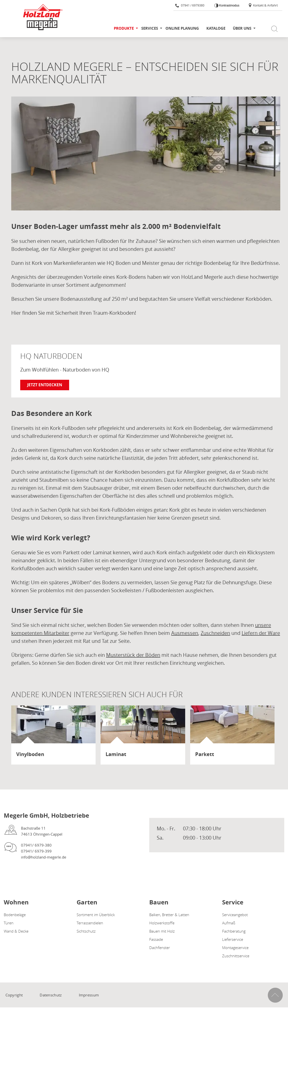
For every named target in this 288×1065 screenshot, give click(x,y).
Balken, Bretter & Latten (169, 914)
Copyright (14, 994)
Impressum (89, 994)
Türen (8, 922)
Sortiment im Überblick (96, 914)
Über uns (242, 28)
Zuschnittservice (235, 955)
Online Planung (182, 28)
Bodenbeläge (15, 914)
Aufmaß (228, 922)
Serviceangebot (235, 914)
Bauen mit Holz (162, 931)
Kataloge (215, 28)
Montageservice (235, 947)
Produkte (124, 28)
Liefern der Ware (261, 633)
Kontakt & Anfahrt (263, 5)
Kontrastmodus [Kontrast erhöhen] (228, 5)
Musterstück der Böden (133, 655)
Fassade (156, 939)
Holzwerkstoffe (161, 922)
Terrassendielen (90, 922)
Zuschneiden (215, 633)
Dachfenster (159, 947)
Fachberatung (234, 931)
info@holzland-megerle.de (43, 857)
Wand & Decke (16, 931)
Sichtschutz (86, 931)
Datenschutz (51, 994)
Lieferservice (232, 939)
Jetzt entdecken (44, 384)
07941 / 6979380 (189, 5)
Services (149, 28)
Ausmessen (184, 633)
